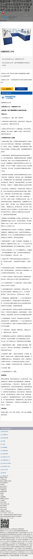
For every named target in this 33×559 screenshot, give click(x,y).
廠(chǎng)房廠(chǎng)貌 (5, 480)
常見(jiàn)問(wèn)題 (4, 504)
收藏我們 (2, 9)
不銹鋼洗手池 (3, 489)
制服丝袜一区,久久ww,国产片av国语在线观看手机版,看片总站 (14, 530)
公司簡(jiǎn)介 (3, 479)
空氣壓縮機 (2, 496)
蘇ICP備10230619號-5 (9, 518)
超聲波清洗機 (3, 491)
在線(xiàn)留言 (3, 6)
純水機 (1, 493)
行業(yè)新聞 (3, 502)
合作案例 (2, 484)
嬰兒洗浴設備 (3, 488)
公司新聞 (2, 500)
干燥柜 (1, 495)
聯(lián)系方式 (3, 507)
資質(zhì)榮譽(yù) (4, 482)
